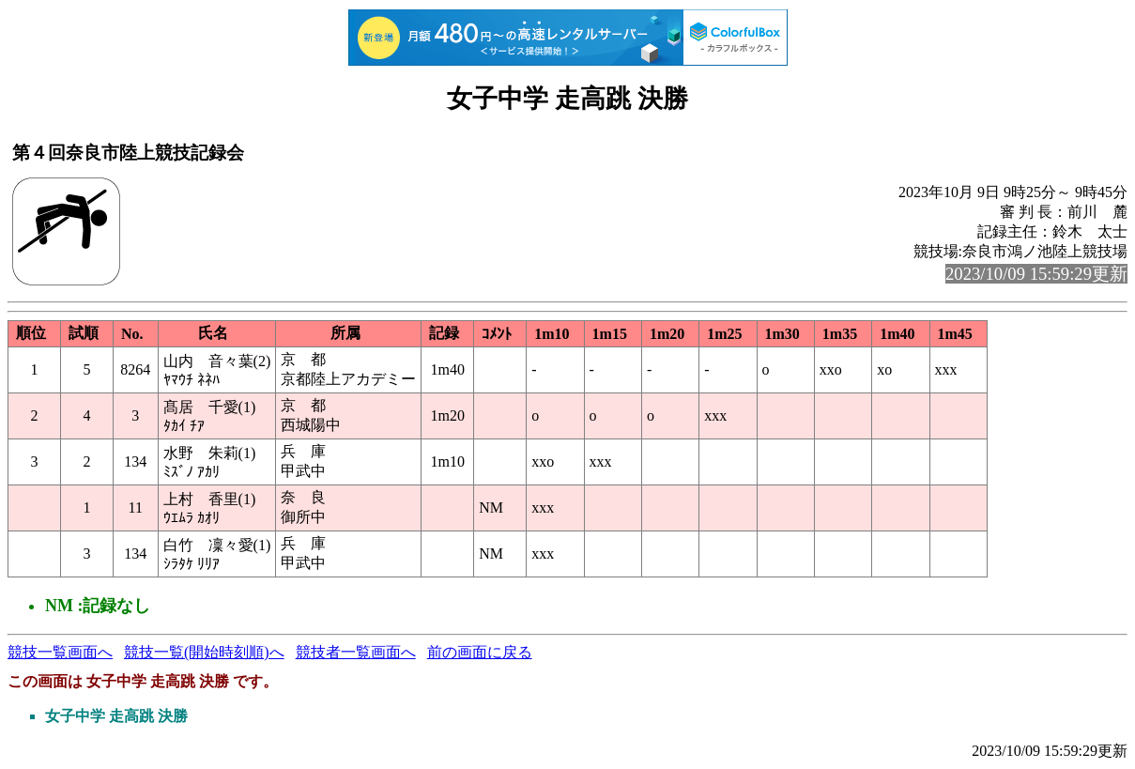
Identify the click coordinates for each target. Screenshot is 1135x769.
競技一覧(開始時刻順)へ (204, 652)
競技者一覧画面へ (356, 652)
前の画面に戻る (479, 652)
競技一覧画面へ (60, 652)
